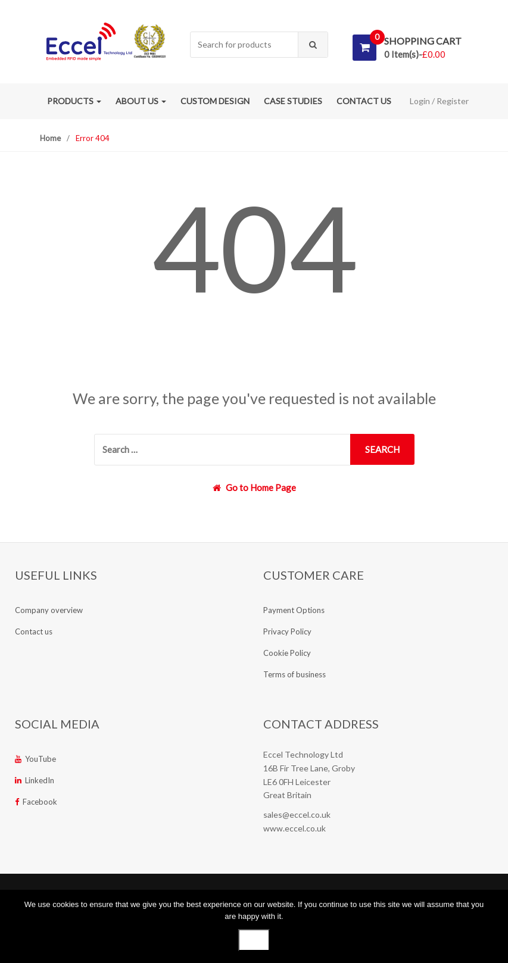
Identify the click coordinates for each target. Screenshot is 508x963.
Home (50, 138)
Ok (254, 940)
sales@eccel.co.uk (297, 814)
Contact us (363, 101)
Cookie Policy (287, 653)
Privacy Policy (287, 631)
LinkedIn (34, 780)
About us (141, 101)
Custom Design (215, 101)
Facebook (36, 801)
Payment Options (294, 610)
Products (74, 101)
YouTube (35, 759)
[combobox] (244, 45)
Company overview (49, 610)
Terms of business (294, 674)
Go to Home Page (254, 487)
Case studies (293, 101)
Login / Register (439, 101)
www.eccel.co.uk (294, 828)
